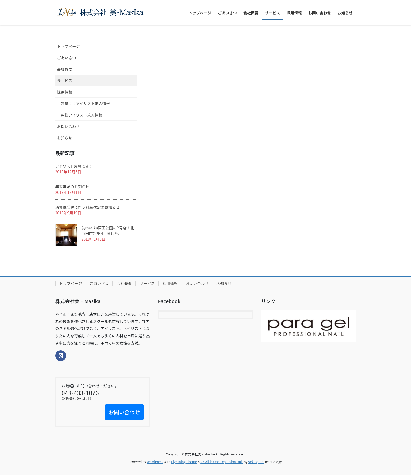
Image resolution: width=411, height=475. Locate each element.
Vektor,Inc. (256, 461)
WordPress (155, 461)
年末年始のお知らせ (72, 186)
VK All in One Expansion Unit (221, 461)
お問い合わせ (68, 126)
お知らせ (64, 137)
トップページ (68, 46)
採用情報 (64, 92)
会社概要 (64, 69)
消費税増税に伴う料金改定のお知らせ (87, 207)
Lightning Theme (184, 461)
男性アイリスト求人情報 (81, 115)
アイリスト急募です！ (74, 166)
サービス (64, 80)
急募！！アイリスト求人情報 (85, 103)
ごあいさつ (66, 57)
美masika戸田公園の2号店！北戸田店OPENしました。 (108, 230)
